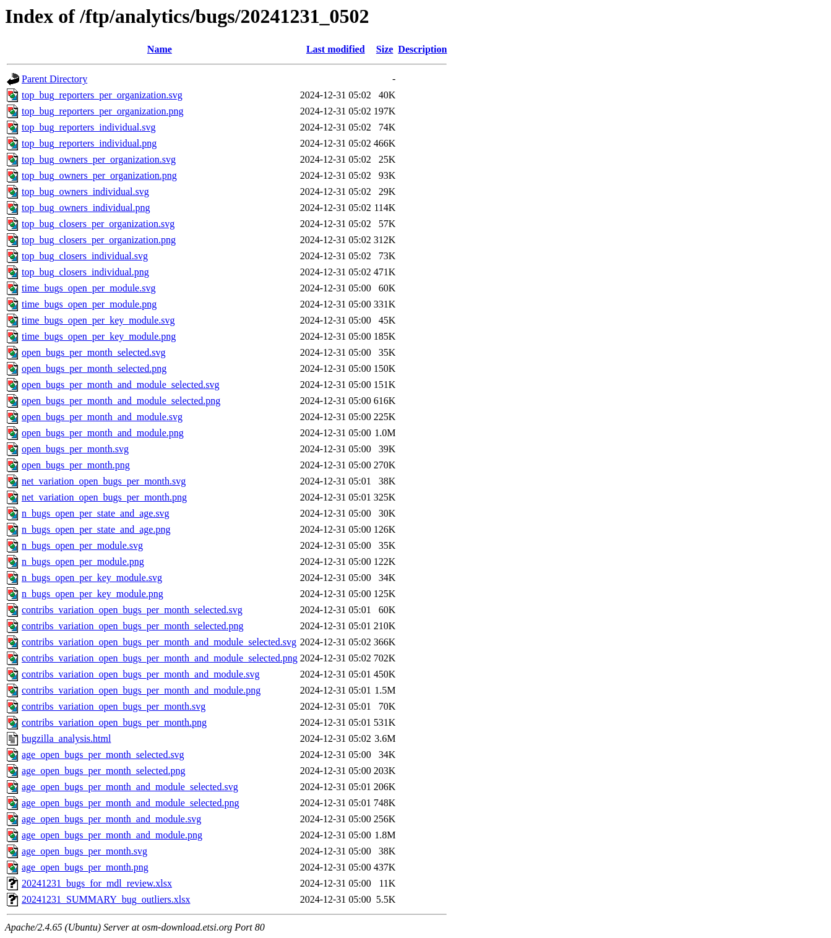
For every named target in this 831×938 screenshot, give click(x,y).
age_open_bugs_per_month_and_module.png (112, 835)
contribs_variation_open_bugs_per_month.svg (113, 706)
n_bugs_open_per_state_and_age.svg (96, 513)
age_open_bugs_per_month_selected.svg (103, 754)
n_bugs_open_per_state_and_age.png (96, 529)
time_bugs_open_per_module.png (89, 304)
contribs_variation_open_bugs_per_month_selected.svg (132, 610)
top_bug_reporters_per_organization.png (102, 111)
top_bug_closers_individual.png (85, 272)
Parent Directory (54, 79)
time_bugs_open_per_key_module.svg (98, 320)
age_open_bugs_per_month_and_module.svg (111, 819)
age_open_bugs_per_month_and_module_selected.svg (130, 786)
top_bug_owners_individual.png (86, 207)
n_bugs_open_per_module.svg (82, 545)
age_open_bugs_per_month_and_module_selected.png (130, 803)
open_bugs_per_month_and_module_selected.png (121, 400)
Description (422, 49)
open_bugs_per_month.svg (75, 449)
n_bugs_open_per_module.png (83, 561)
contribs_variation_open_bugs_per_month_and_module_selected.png (160, 658)
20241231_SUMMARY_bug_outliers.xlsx (106, 899)
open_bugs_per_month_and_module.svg (102, 416)
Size (385, 49)
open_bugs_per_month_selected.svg (93, 352)
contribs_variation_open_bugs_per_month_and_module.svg (140, 674)
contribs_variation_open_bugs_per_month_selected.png (133, 626)
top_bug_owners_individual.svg (85, 191)
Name (159, 49)
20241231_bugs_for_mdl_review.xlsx (97, 883)
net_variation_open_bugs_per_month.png (104, 497)
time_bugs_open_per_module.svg (88, 288)
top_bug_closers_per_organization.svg (98, 223)
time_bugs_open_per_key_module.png (99, 336)
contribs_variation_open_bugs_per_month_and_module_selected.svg (159, 642)
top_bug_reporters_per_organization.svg (102, 95)
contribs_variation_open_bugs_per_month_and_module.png (141, 690)
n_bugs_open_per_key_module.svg (92, 577)
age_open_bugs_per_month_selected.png (103, 770)
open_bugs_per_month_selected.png (94, 368)
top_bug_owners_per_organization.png (99, 175)
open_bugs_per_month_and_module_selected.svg (121, 384)
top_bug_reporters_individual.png (89, 143)
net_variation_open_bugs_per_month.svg (104, 481)
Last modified (335, 49)
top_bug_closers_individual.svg (85, 256)
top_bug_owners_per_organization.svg (99, 159)
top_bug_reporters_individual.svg (88, 127)
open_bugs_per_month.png (76, 465)
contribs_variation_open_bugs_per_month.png (114, 722)
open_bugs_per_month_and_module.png (103, 433)
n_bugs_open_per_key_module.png (92, 593)
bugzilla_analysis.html (66, 738)
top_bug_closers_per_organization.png (99, 239)
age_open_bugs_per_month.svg (84, 851)
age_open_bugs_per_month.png (85, 867)
